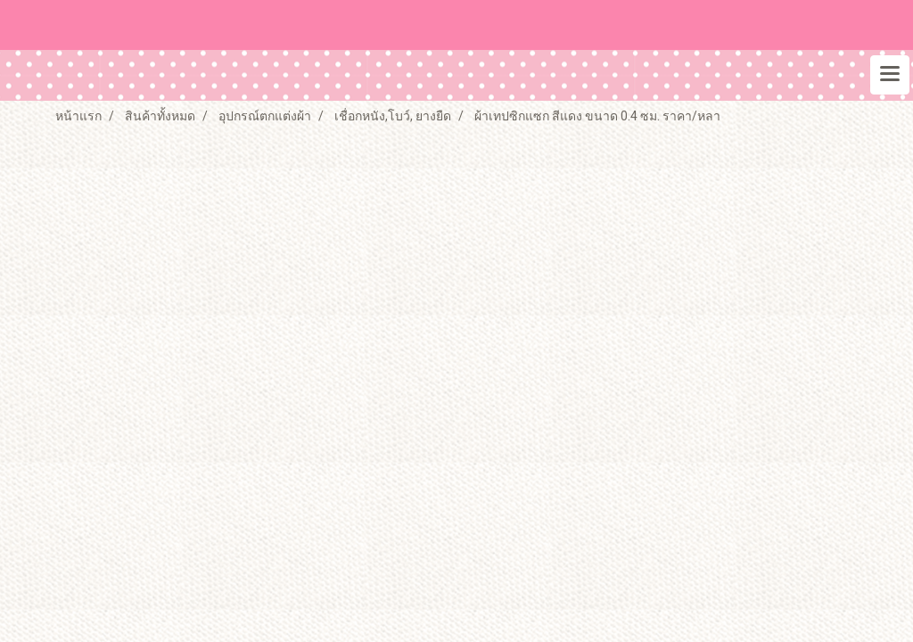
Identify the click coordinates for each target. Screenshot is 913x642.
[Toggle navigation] (889, 75)
